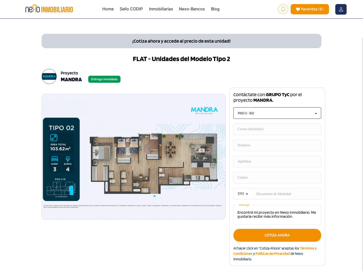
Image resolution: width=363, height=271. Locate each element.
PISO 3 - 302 (277, 113)
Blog (215, 8)
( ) (310, 9)
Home (108, 8)
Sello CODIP (131, 8)
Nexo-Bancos (192, 8)
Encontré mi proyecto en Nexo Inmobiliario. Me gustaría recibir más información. (277, 215)
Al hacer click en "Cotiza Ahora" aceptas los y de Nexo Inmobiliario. (275, 253)
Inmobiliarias (161, 8)
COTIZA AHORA (277, 235)
